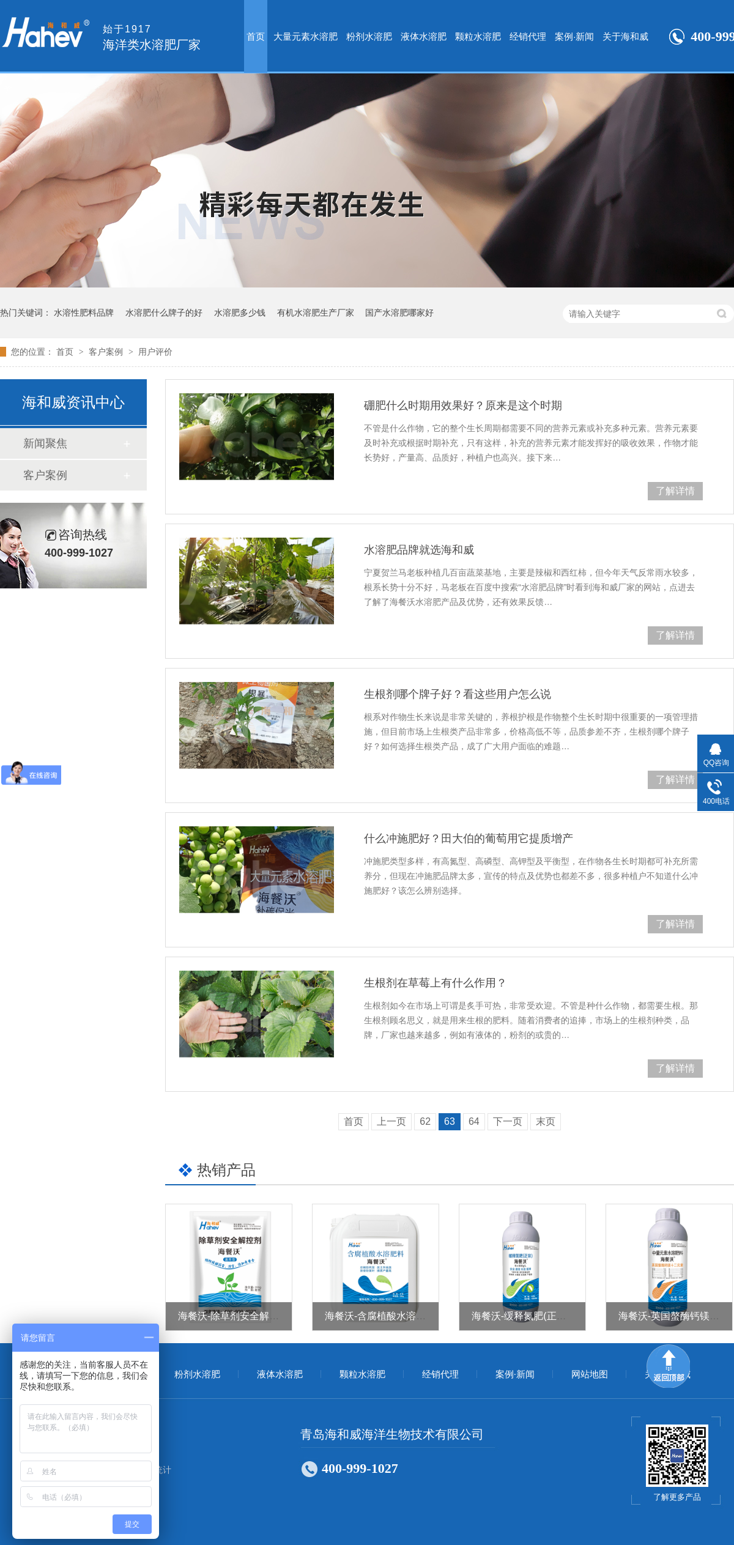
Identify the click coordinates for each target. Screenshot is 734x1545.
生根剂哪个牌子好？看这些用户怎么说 (457, 694)
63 (449, 1121)
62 (425, 1121)
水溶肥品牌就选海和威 (419, 550)
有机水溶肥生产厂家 (315, 312)
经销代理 (528, 36)
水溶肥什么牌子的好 (163, 312)
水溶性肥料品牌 (84, 312)
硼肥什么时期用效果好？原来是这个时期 (463, 405)
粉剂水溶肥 (369, 36)
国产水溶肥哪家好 (399, 312)
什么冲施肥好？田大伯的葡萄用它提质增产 (468, 838)
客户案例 (107, 352)
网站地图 (589, 1374)
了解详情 (675, 491)
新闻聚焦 (45, 443)
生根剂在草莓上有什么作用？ (435, 983)
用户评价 (155, 352)
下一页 (507, 1121)
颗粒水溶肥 (478, 36)
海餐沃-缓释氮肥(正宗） (524, 1316)
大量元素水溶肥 (305, 36)
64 (474, 1121)
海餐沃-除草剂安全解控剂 (233, 1316)
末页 (545, 1121)
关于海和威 (625, 36)
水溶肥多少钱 (239, 312)
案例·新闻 (574, 36)
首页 (256, 36)
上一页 (391, 1121)
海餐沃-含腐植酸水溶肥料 (380, 1316)
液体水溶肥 (424, 36)
